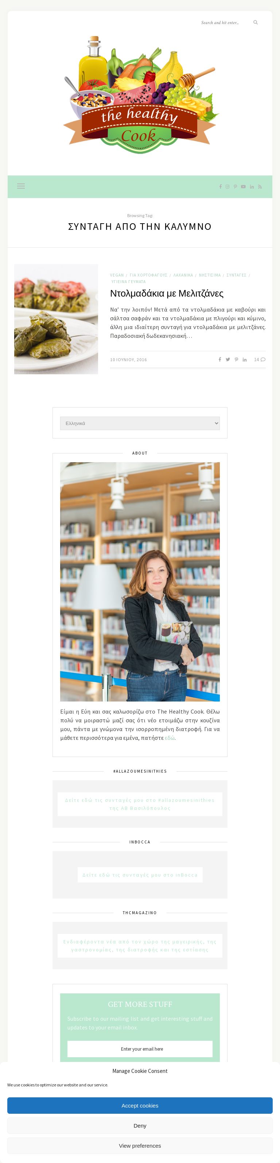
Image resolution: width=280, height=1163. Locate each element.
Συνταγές (237, 275)
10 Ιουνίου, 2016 (128, 359)
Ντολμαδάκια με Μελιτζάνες (166, 293)
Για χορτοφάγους (149, 275)
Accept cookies (140, 1105)
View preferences (140, 1146)
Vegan (117, 275)
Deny (139, 1126)
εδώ (170, 737)
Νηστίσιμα (210, 275)
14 (260, 359)
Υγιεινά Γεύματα (129, 281)
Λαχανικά (183, 275)
